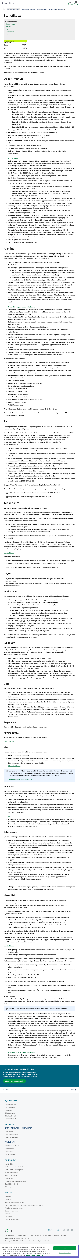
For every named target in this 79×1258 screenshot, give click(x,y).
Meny (76, 4)
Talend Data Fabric (11, 1137)
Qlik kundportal (10, 1116)
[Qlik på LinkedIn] (68, 1229)
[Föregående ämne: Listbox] (20, 1090)
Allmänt (8, 27)
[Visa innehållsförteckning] (4, 9)
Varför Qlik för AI (11, 1175)
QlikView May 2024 (13, 9)
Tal (7, 29)
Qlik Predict (9, 1151)
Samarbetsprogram (12, 1211)
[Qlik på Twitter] (64, 1229)
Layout (8, 34)
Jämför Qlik (9, 1178)
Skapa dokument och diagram (46, 9)
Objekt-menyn (10, 24)
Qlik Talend (9, 1132)
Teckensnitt (9, 32)
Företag (8, 1196)
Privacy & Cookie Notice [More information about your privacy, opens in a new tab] (34, 1255)
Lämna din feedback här (14, 1081)
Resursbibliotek (10, 1119)
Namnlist (8, 37)
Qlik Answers (9, 1149)
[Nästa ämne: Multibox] (58, 1090)
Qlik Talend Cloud (11, 1134)
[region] (39, 1251)
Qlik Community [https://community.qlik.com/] (54, 1230)
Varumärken (9, 1238)
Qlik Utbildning (10, 1113)
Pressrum (8, 1217)
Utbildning (8, 1110)
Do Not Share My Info (22, 1238)
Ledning (8, 1199)
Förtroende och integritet (14, 1170)
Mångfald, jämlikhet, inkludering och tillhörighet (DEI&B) (24, 1205)
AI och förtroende (11, 1172)
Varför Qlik (9, 1164)
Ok (65, 1248)
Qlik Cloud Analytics (12, 1146)
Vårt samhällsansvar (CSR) (14, 1202)
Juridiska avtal (9, 1235)
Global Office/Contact (12, 1219)
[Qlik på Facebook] (71, 1229)
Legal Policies (34, 1235)
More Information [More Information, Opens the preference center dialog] (65, 1253)
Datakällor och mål (11, 1184)
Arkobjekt (61, 9)
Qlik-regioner (9, 1187)
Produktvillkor (22, 1235)
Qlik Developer (10, 1107)
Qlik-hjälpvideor (10, 1104)
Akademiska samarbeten (14, 1208)
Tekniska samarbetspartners (15, 1181)
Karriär (7, 1214)
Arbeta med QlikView (28, 9)
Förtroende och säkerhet (14, 1167)
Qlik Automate (10, 1154)
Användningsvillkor (60, 1235)
